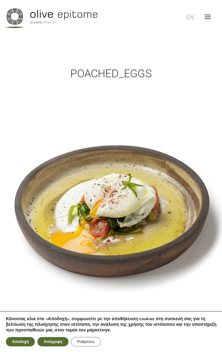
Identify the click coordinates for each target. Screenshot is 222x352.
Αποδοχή (20, 341)
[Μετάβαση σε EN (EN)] (189, 17)
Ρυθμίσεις (86, 341)
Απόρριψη (53, 341)
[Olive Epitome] (111, 18)
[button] (111, 201)
